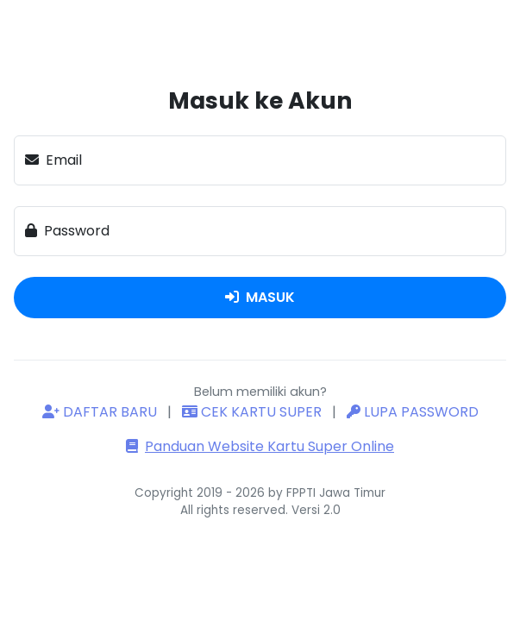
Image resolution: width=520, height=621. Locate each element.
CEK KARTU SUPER (253, 412)
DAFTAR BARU (101, 412)
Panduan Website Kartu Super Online (260, 446)
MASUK (260, 297)
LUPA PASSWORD (413, 412)
